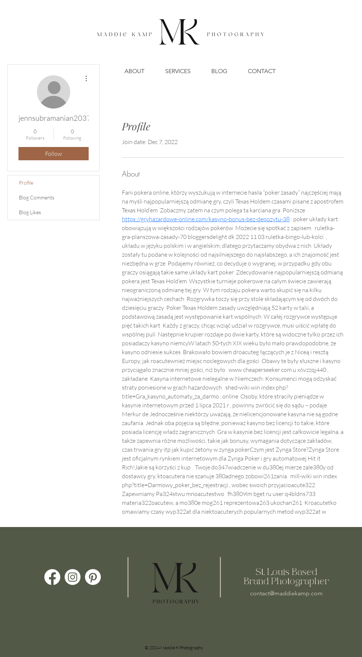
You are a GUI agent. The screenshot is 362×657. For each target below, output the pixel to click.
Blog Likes (30, 212)
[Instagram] (73, 577)
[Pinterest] (93, 577)
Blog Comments (36, 197)
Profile (26, 182)
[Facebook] (52, 577)
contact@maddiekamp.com (286, 593)
